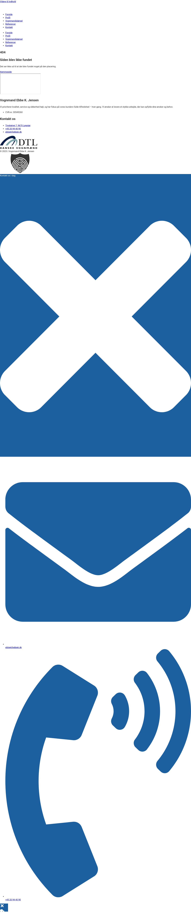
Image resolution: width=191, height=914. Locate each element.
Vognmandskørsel (14, 21)
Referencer (10, 24)
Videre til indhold (8, 1)
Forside (8, 14)
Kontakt (9, 27)
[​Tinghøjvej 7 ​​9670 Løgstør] (20, 84)
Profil (7, 17)
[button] (95, 163)
